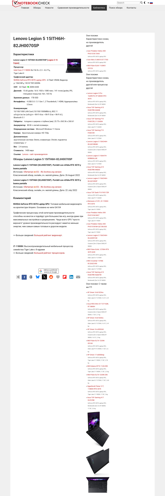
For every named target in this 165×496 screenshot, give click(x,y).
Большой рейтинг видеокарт (48, 235)
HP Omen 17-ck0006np (95, 355)
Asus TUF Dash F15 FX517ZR (98, 192)
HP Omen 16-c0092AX (95, 329)
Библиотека (99, 8)
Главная (25, 8)
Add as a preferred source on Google (48, 271)
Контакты (131, 8)
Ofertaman (28, 172)
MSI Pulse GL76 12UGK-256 (97, 375)
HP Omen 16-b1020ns (95, 318)
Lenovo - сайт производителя (34, 154)
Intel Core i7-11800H (22, 70)
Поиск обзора (115, 8)
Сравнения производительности (73, 8)
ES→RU (39, 172)
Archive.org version (52, 172)
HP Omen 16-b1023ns (95, 292)
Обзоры (37, 8)
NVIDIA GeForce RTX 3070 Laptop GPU (30, 80)
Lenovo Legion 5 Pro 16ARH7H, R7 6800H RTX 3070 (96, 96)
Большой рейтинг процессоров (49, 253)
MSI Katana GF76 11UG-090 (97, 366)
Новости (49, 8)
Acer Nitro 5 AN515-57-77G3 (97, 60)
